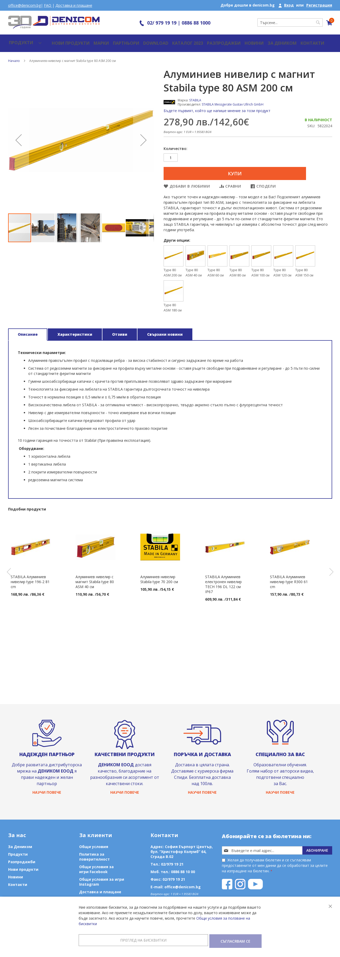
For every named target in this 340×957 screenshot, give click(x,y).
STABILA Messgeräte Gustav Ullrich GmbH (232, 99)
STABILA (195, 95)
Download (141, 40)
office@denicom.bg (24, 5)
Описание (28, 331)
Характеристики (74, 331)
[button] (18, 135)
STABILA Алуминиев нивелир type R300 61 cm (289, 579)
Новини (234, 40)
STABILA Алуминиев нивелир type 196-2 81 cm (30, 579)
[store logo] (54, 22)
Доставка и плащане (73, 5)
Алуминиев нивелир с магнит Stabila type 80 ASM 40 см (95, 579)
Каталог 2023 (172, 40)
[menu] (20, 40)
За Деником (261, 40)
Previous (5, 569)
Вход (289, 5)
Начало (14, 55)
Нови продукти (59, 40)
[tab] (27, 332)
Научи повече (46, 792)
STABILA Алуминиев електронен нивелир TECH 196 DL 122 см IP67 (223, 582)
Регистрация (319, 5)
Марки (88, 40)
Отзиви (119, 331)
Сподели (266, 183)
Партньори (113, 40)
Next (335, 569)
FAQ (48, 5)
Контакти (291, 40)
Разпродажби (205, 40)
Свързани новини (165, 331)
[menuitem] (20, 40)
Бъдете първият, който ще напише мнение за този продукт (217, 105)
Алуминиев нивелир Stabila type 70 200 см (159, 577)
